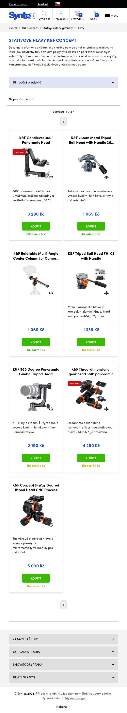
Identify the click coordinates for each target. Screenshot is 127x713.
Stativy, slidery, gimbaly (58, 28)
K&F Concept (30, 28)
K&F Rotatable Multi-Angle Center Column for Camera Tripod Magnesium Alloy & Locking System (36, 255)
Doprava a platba (26, 652)
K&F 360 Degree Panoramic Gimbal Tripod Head (36, 371)
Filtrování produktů (27, 82)
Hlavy (80, 28)
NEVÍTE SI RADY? (24, 677)
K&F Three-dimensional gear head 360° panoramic (91, 371)
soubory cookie (100, 693)
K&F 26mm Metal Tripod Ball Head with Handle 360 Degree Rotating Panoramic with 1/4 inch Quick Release (91, 140)
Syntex (13, 28)
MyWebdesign (75, 698)
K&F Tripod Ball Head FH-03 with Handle (91, 255)
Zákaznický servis (26, 639)
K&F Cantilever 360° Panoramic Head (36, 140)
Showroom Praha (27, 664)
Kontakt (42, 4)
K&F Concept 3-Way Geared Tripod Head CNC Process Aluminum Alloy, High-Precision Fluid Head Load (36, 487)
